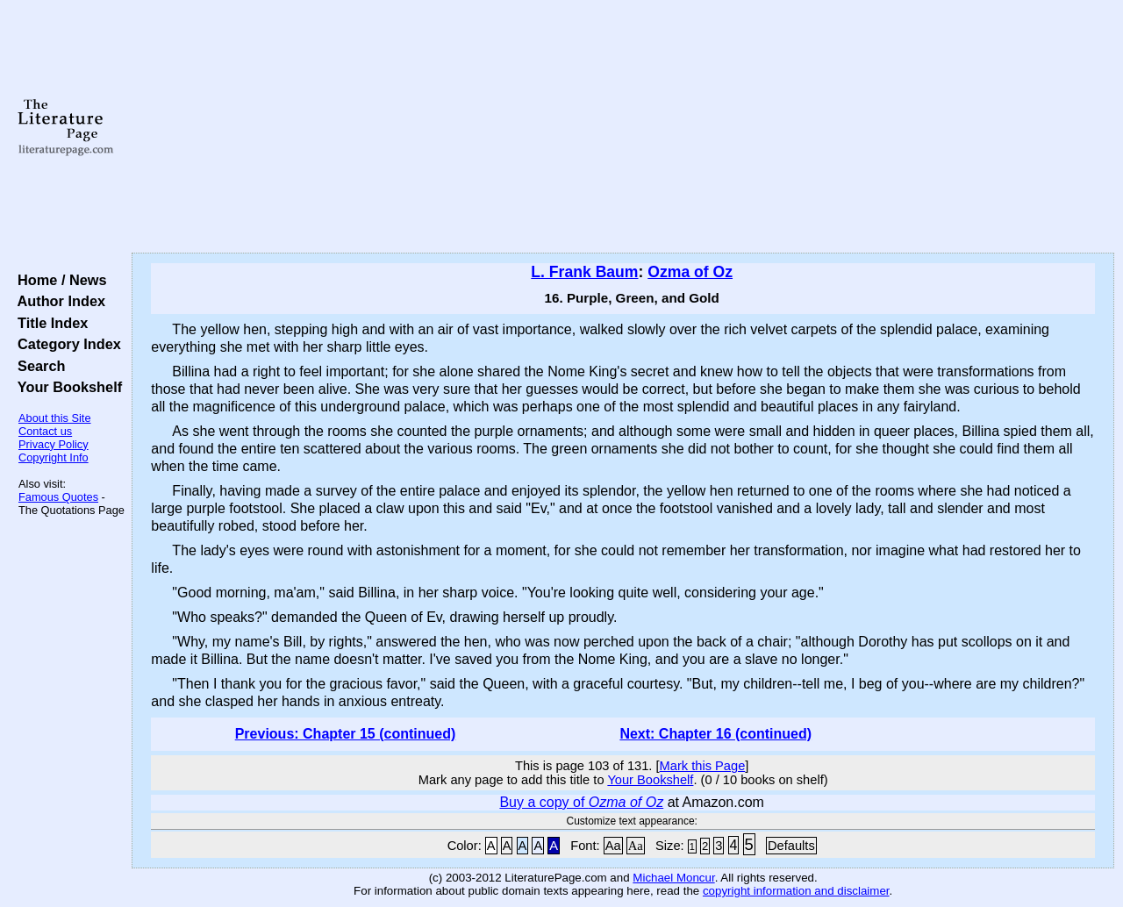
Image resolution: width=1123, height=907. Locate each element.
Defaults (791, 846)
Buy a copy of (581, 802)
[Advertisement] (623, 127)
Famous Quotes (58, 496)
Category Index (65, 344)
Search (37, 366)
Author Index (57, 301)
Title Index (49, 323)
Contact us (45, 431)
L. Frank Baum (584, 272)
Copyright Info (53, 457)
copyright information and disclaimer (796, 890)
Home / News (58, 280)
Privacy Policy (53, 444)
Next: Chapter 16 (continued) (715, 733)
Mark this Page (703, 766)
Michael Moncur (673, 877)
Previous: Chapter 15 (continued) (345, 733)
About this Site (54, 418)
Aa (613, 846)
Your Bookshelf (66, 387)
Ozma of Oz (690, 272)
